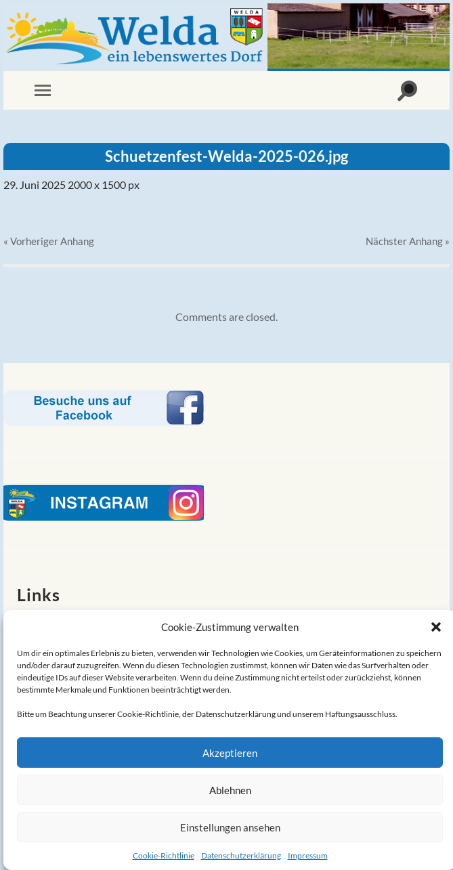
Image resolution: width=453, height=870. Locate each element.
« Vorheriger (48, 241)
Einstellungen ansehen (230, 827)
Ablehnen (230, 790)
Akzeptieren (229, 753)
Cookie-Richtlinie (163, 855)
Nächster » (408, 241)
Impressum (308, 855)
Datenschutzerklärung (241, 855)
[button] (436, 627)
